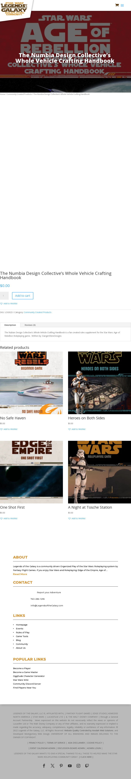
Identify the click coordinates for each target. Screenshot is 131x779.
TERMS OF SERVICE (56, 742)
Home (2, 94)
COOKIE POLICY (94, 742)
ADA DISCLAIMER (76, 742)
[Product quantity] (4, 296)
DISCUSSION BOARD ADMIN (71, 748)
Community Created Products (19, 94)
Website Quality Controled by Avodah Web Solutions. (89, 730)
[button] (8, 303)
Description (10, 325)
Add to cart (22, 296)
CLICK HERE (86, 757)
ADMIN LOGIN (94, 748)
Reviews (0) (30, 325)
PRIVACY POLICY (37, 742)
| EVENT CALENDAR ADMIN (42, 748)
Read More (20, 574)
